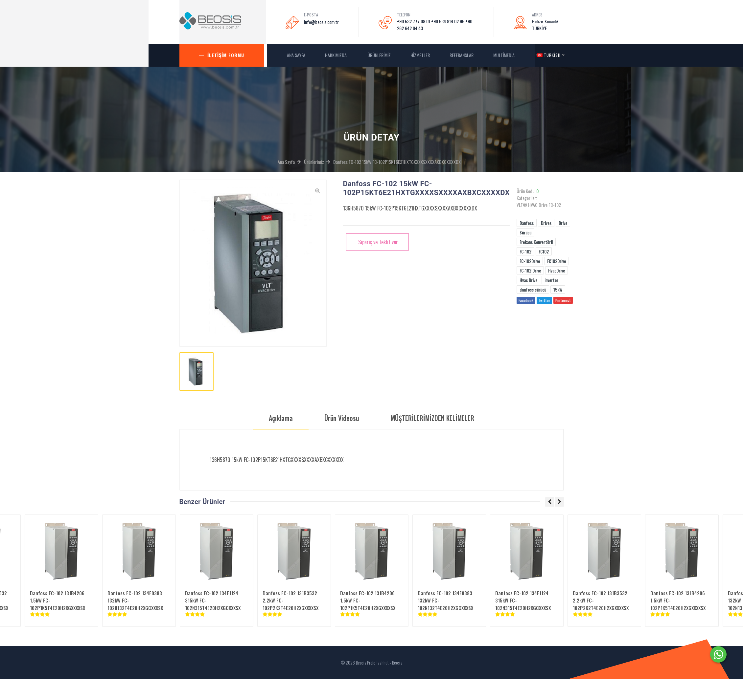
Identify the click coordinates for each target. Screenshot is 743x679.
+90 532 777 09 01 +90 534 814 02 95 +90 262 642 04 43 (434, 25)
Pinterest (563, 300)
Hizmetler (420, 55)
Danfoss (527, 223)
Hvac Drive (528, 280)
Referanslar (462, 55)
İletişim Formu (225, 55)
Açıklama (281, 418)
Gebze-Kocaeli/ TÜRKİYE (545, 25)
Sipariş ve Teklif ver (377, 242)
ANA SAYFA (296, 55)
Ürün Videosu (341, 418)
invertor (551, 280)
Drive (563, 223)
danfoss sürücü (533, 289)
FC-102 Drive (530, 270)
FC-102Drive (530, 261)
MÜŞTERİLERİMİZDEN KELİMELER (432, 418)
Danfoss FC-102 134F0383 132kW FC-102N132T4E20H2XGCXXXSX (135, 600)
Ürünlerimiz (379, 55)
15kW (557, 289)
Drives (546, 223)
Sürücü (525, 232)
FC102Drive (556, 261)
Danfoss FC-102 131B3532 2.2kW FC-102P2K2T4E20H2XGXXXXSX (290, 600)
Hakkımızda (336, 55)
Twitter (544, 300)
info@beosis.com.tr (321, 21)
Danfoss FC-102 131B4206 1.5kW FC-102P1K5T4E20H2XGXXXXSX (57, 600)
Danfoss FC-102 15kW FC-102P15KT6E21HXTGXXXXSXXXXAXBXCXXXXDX (397, 161)
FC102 (544, 251)
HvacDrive (556, 270)
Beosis (397, 662)
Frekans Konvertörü (536, 242)
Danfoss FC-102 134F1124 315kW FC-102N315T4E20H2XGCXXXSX (213, 600)
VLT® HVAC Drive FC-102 (539, 204)
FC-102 (525, 251)
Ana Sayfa (286, 161)
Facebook (526, 300)
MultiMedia (504, 55)
